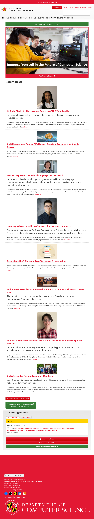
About (65, 7)
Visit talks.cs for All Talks (47, 443)
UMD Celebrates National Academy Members (30, 376)
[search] (76, 13)
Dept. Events (14, 417)
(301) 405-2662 (17, 490)
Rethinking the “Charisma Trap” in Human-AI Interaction (36, 260)
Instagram (15, 493)
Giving (70, 18)
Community (51, 18)
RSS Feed (25, 398)
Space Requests (80, 7)
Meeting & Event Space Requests (47, 446)
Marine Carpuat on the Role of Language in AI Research (35, 175)
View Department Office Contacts (14, 476)
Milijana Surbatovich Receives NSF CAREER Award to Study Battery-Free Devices (44, 342)
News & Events (37, 18)
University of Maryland (47, 2)
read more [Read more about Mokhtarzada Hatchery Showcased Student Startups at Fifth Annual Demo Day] (16, 308)
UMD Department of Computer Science (17, 9)
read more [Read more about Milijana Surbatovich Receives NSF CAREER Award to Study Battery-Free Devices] (35, 359)
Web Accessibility (9, 497)
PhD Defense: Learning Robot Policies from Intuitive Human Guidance (32, 430)
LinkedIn (19, 493)
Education (25, 18)
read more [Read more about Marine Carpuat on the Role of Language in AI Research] (37, 194)
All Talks (26, 418)
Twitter (10, 493)
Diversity (61, 18)
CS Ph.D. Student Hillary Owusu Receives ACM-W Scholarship (38, 111)
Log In (90, 7)
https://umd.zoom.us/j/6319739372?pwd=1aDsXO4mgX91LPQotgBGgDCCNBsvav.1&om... (44, 428)
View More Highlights (47, 76)
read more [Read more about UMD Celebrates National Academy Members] (42, 392)
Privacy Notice (20, 497)
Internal (71, 7)
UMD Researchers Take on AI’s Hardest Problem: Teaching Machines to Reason (43, 145)
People (5, 18)
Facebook (6, 493)
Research (14, 18)
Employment (57, 7)
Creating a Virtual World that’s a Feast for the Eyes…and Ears (39, 226)
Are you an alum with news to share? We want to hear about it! (20, 405)
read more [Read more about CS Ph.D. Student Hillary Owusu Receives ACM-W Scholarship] (25, 127)
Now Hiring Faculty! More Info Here (47, 24)
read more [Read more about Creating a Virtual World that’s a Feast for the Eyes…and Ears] (66, 240)
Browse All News (12, 398)
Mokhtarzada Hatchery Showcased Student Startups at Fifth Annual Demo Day (45, 291)
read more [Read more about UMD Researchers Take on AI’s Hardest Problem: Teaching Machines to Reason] (14, 156)
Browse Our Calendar (47, 439)
